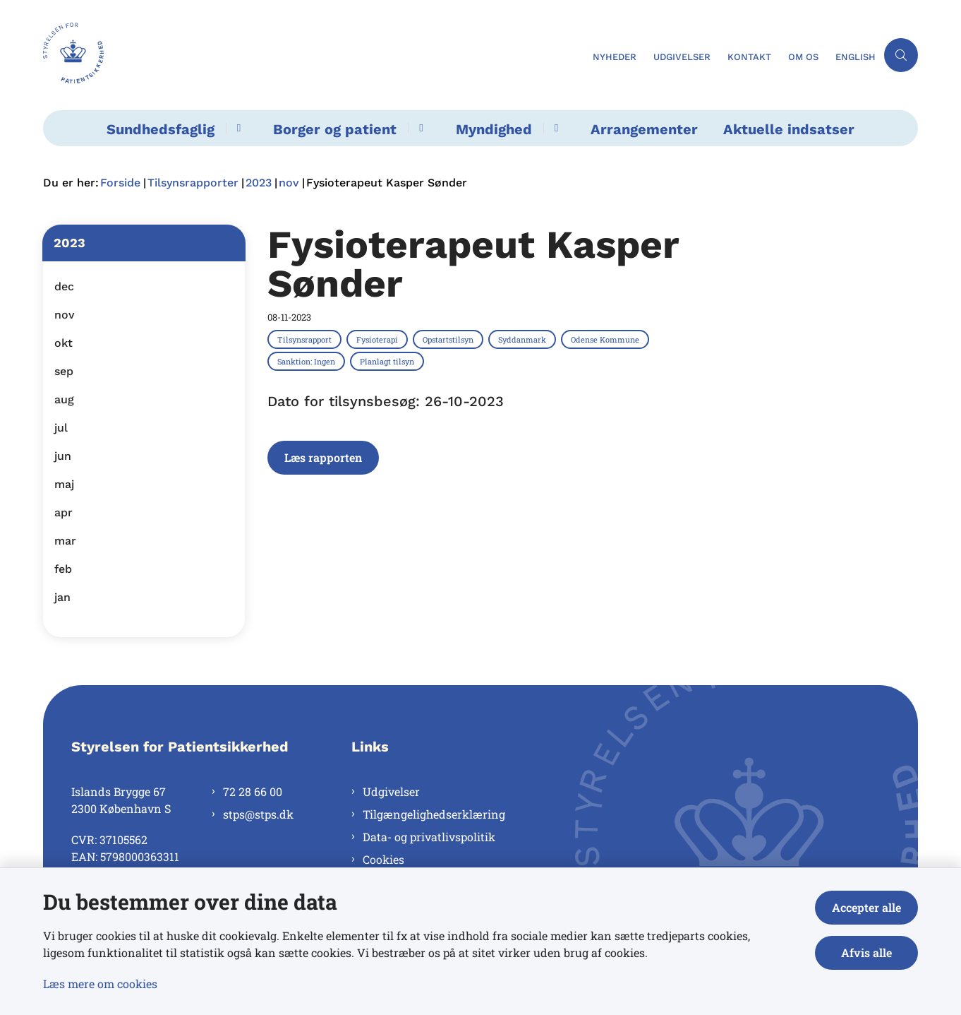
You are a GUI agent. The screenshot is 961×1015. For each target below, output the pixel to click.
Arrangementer (644, 129)
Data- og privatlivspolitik (429, 836)
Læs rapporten (323, 457)
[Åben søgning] (901, 55)
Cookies (383, 859)
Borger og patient (335, 129)
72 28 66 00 (252, 791)
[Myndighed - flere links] (554, 128)
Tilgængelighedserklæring (434, 814)
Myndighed (494, 129)
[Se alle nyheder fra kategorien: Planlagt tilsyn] (388, 361)
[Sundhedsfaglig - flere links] (237, 128)
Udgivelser (391, 791)
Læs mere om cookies (100, 983)
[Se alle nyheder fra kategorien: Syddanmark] (523, 339)
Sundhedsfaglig (160, 129)
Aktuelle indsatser (788, 129)
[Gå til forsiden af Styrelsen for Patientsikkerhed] (313, 55)
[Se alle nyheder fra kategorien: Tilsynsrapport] (305, 339)
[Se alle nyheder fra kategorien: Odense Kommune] (606, 339)
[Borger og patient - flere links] (419, 128)
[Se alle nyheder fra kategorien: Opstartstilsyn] (449, 339)
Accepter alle (866, 907)
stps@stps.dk (258, 814)
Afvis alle (866, 952)
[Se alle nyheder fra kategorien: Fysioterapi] (378, 339)
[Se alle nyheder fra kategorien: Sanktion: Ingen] (307, 361)
